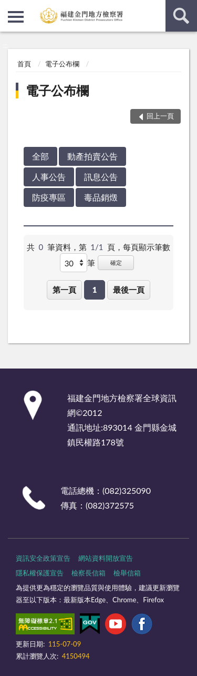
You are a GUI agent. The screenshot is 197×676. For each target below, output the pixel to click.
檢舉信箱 (127, 573)
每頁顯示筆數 (146, 247)
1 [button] (94, 289)
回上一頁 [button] (160, 116)
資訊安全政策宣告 (43, 558)
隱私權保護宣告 (40, 573)
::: (8, 8)
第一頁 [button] (64, 289)
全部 (40, 156)
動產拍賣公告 (92, 156)
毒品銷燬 (101, 197)
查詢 (181, 16)
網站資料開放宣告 (105, 558)
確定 (116, 262)
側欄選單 (16, 17)
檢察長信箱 (88, 573)
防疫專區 (49, 197)
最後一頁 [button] (128, 289)
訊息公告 (101, 177)
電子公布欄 (62, 63)
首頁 (24, 63)
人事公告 (49, 177)
